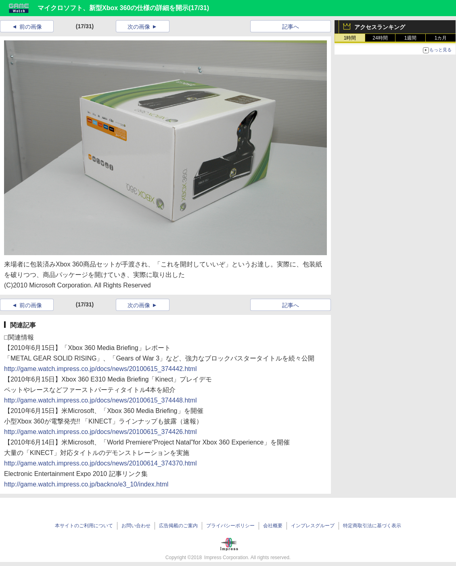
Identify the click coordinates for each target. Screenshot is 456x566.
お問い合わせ (136, 525)
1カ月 (441, 38)
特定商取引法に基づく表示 (372, 525)
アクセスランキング (379, 27)
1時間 (350, 38)
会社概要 (272, 525)
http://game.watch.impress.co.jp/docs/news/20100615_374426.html (100, 431)
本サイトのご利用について (84, 525)
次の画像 (139, 26)
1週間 (410, 38)
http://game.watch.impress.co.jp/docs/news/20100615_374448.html (100, 400)
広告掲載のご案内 (178, 525)
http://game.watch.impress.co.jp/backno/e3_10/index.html (86, 484)
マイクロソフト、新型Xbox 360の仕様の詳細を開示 (113, 7)
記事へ (290, 26)
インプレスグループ (313, 525)
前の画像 (30, 26)
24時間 (379, 38)
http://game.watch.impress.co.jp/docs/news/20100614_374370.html (100, 463)
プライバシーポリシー (230, 525)
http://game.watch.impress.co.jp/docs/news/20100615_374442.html (100, 368)
